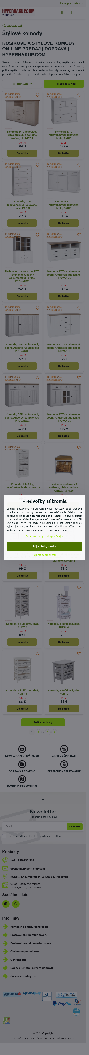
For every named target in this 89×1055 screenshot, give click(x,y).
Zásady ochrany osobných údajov (44, 536)
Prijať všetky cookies (44, 546)
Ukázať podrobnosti (44, 555)
